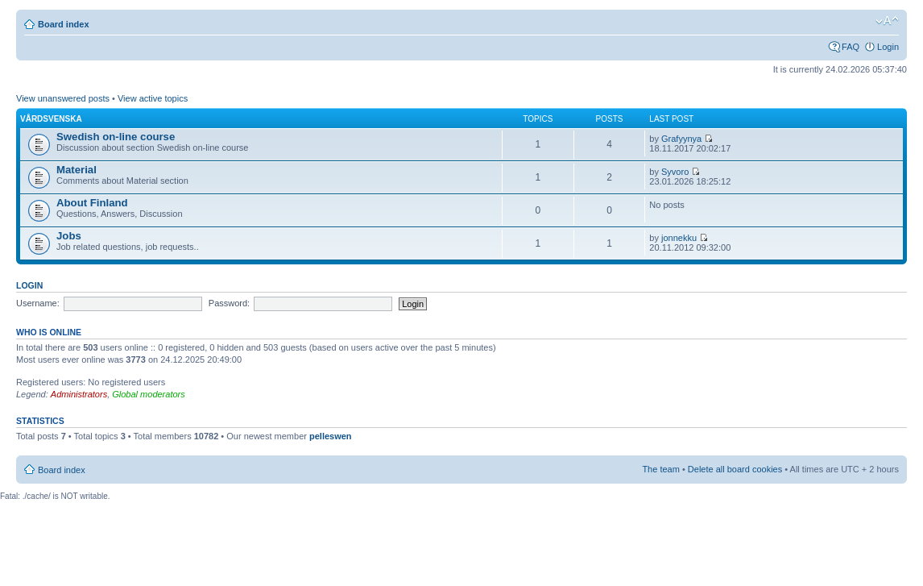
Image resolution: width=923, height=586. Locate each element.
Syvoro (675, 172)
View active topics (153, 98)
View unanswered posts (63, 98)
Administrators (79, 394)
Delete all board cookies (735, 469)
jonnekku (679, 238)
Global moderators (148, 394)
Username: (38, 303)
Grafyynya (681, 138)
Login (888, 47)
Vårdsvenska (51, 118)
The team (660, 469)
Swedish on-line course (115, 137)
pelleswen (330, 436)
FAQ (850, 47)
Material (76, 170)
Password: (229, 303)
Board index (63, 24)
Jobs (68, 236)
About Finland (92, 203)
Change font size (887, 21)
